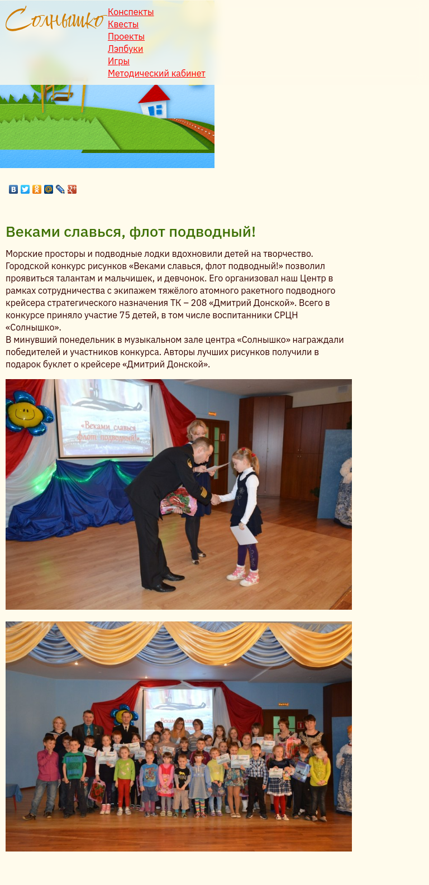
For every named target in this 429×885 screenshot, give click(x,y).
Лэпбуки (125, 48)
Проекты (126, 36)
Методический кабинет (157, 73)
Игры (119, 60)
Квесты (123, 24)
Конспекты (131, 11)
